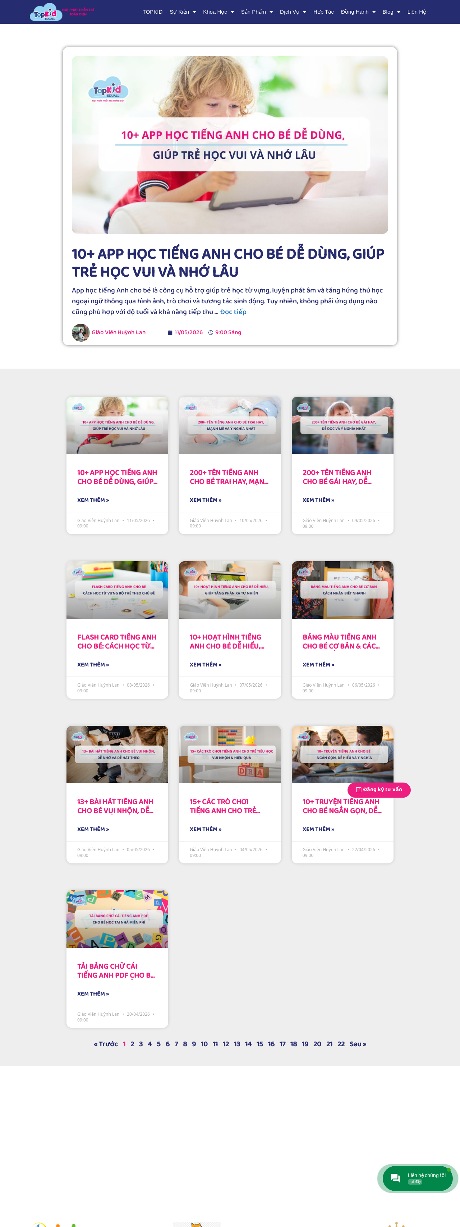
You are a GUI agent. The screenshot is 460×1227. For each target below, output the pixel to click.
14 (248, 1044)
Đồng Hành (358, 12)
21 (329, 1044)
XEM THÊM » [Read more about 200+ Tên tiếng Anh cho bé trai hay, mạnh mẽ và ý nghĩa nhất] (205, 500)
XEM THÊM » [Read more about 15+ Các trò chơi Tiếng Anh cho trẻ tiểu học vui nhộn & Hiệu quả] (205, 829)
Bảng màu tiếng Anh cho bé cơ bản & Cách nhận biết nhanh (342, 646)
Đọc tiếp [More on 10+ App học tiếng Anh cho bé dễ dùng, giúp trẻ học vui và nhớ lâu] (233, 312)
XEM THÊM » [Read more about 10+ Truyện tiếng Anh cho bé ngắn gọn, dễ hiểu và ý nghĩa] (318, 829)
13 (237, 1044)
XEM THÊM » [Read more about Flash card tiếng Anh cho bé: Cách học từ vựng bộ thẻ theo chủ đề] (93, 665)
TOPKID (153, 12)
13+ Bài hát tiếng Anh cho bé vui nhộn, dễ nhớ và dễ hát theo (115, 811)
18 (293, 1044)
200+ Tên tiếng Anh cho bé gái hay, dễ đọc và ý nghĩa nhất (340, 482)
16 (271, 1044)
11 (215, 1044)
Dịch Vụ (293, 12)
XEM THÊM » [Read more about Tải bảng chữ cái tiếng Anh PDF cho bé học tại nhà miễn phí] (93, 994)
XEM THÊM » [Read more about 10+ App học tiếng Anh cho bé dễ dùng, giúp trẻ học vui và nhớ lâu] (93, 500)
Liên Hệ (417, 12)
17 (282, 1044)
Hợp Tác (323, 12)
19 (305, 1044)
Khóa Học (218, 12)
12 (226, 1044)
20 (317, 1044)
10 (204, 1044)
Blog (391, 12)
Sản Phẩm (257, 12)
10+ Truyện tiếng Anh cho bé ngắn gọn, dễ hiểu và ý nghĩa (341, 811)
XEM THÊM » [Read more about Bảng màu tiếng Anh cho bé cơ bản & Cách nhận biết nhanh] (318, 665)
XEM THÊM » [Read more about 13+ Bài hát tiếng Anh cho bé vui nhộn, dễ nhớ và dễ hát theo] (93, 829)
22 (341, 1044)
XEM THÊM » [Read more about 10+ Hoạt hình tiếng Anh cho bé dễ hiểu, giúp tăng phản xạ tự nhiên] (205, 665)
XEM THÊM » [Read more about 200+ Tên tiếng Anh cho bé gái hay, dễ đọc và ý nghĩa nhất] (318, 500)
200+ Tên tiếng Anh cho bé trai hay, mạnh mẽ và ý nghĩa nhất (229, 482)
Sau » (358, 1044)
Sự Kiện (183, 12)
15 (260, 1044)
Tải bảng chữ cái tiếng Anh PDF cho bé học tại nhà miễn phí (116, 975)
